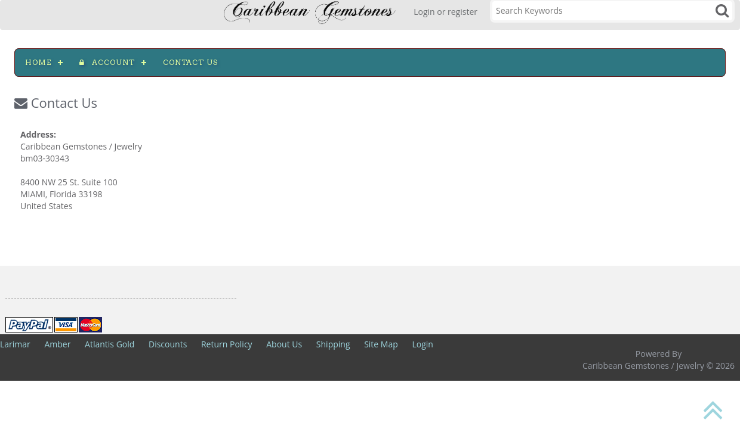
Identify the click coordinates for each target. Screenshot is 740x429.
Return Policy (226, 344)
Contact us (190, 62)
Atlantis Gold (109, 344)
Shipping (333, 344)
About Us (284, 344)
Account (107, 62)
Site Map (381, 344)
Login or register (445, 11)
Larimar (15, 344)
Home (38, 62)
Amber (57, 344)
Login (422, 344)
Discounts (168, 344)
